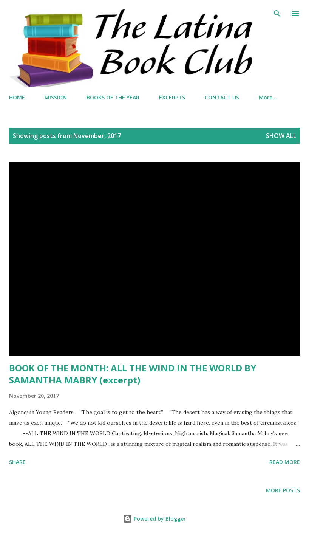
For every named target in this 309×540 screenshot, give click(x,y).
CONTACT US (222, 97)
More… (268, 97)
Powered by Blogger (154, 518)
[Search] (277, 13)
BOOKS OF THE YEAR (113, 97)
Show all (281, 136)
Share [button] (17, 462)
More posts (283, 490)
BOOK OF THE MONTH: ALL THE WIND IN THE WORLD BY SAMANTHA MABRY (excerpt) (132, 374)
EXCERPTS (172, 97)
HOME (17, 97)
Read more (284, 462)
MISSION (56, 97)
